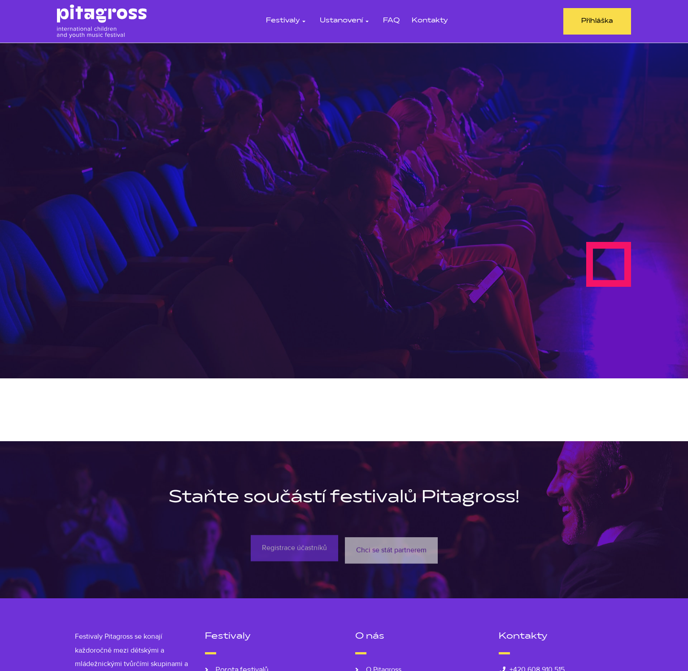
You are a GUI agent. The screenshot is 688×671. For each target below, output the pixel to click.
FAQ (391, 21)
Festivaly (287, 21)
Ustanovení (345, 21)
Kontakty (430, 21)
